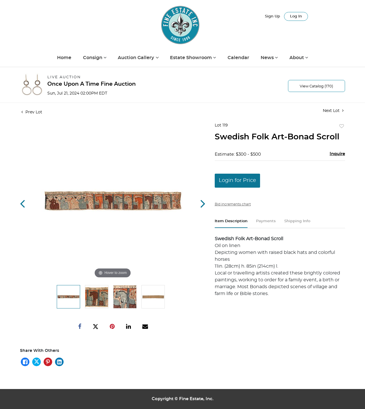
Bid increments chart (233, 204)
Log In (296, 16)
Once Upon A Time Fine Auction (91, 84)
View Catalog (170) (316, 86)
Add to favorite (341, 126)
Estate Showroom (191, 57)
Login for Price (237, 180)
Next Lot (333, 111)
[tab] (231, 223)
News (268, 57)
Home (64, 57)
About (297, 57)
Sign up (272, 16)
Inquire (337, 154)
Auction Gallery (136, 57)
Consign (93, 57)
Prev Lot (31, 112)
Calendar (238, 57)
